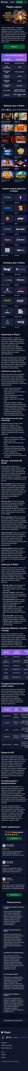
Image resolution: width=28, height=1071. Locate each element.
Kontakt (3, 1057)
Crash (17, 110)
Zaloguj (12, 2)
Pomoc (3, 1052)
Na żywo (11, 110)
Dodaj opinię (14, 838)
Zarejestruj (20, 2)
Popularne (5, 110)
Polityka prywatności (6, 1045)
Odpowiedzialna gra (6, 1048)
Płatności (3, 1054)
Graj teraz (14, 46)
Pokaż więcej (14, 894)
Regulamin (4, 1042)
